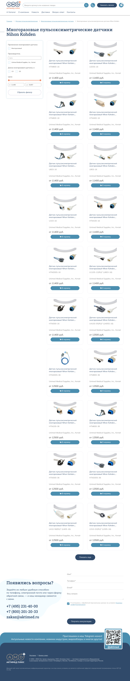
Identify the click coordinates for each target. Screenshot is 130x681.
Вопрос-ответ (58, 12)
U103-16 (53, 221)
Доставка (45, 12)
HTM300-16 (54, 323)
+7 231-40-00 (22, 606)
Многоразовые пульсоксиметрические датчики (57, 21)
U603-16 (53, 169)
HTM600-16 (54, 118)
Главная (9, 21)
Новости (35, 12)
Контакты (71, 12)
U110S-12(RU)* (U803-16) (100, 272)
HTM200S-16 (55, 272)
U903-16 (93, 169)
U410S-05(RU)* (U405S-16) (101, 323)
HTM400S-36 (55, 375)
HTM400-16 (94, 118)
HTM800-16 (54, 67)
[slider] (9, 80)
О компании (23, 12)
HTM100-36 (54, 426)
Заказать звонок (107, 5)
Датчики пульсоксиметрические (26, 21)
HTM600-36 (94, 426)
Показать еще (85, 557)
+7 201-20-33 (22, 611)
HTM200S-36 (95, 477)
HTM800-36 (94, 375)
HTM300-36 (54, 477)
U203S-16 (93, 67)
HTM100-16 (94, 221)
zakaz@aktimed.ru (22, 616)
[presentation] (82, 612)
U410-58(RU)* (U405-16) (60, 529)
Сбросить (24, 92)
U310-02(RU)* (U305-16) (100, 529)
